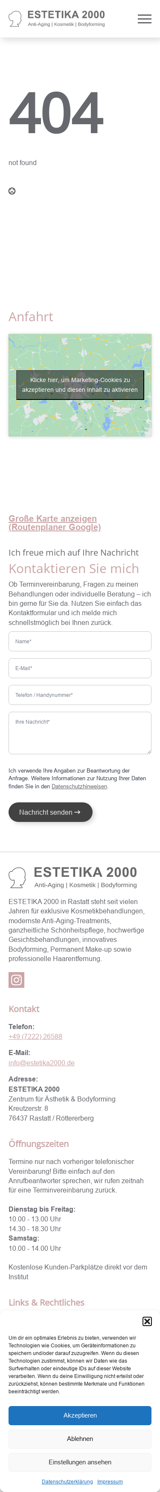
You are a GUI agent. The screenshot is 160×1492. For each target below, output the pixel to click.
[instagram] (16, 980)
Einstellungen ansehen (80, 1462)
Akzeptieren (80, 1415)
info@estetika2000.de (42, 1063)
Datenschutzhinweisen (79, 786)
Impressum (110, 1481)
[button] (147, 1321)
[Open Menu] (144, 19)
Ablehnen (80, 1438)
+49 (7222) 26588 (35, 1036)
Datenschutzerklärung (67, 1481)
